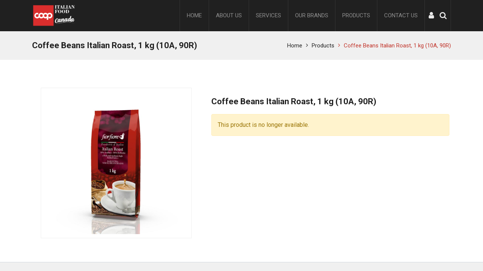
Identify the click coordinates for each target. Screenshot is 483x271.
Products (323, 45)
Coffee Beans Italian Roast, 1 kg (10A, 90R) (397, 45)
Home (294, 45)
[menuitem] (194, 15)
